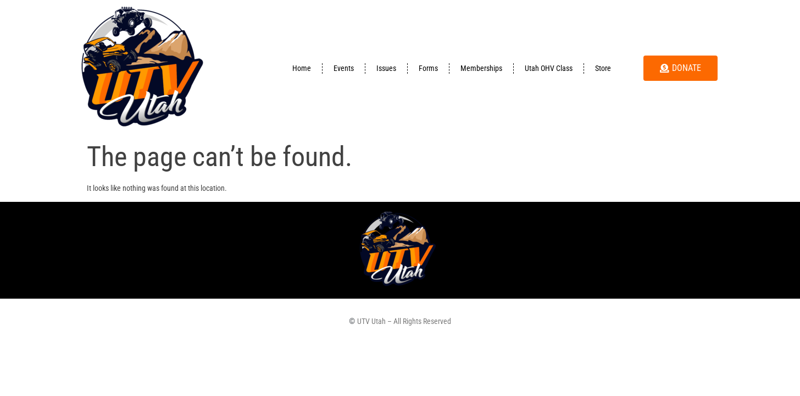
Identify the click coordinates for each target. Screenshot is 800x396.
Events (344, 68)
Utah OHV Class (549, 68)
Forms (428, 68)
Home (301, 68)
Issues (386, 68)
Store (603, 68)
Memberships (481, 68)
